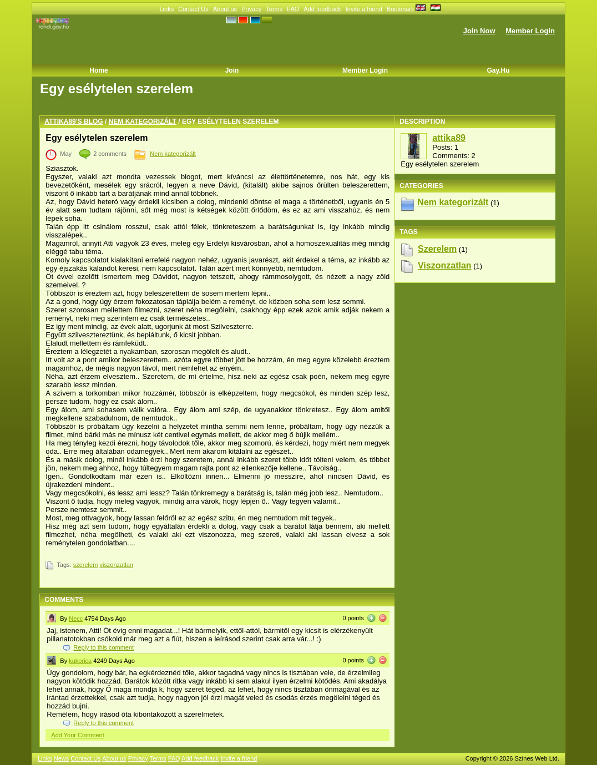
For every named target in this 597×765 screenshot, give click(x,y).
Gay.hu (498, 70)
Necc (76, 618)
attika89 (449, 138)
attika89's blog (73, 121)
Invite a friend (364, 9)
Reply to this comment (103, 647)
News (61, 758)
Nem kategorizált (142, 121)
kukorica (80, 660)
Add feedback (322, 9)
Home (98, 70)
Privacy (251, 9)
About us (225, 9)
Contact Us (193, 9)
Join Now (479, 31)
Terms (274, 9)
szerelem (85, 564)
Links (166, 9)
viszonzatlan (116, 564)
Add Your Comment (77, 735)
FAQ (293, 9)
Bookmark (400, 9)
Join (232, 70)
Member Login (530, 31)
